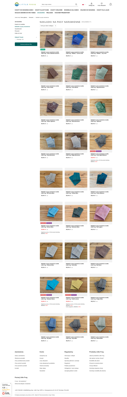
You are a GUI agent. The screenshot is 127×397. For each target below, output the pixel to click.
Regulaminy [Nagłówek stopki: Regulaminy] (69, 352)
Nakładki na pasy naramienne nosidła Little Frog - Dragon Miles (100, 298)
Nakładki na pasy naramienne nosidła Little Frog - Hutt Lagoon (100, 226)
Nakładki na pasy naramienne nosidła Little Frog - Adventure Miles (75, 226)
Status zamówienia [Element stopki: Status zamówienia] (20, 355)
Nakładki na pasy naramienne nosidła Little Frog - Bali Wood (100, 264)
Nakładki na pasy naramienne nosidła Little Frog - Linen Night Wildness (100, 154)
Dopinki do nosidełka (20, 24)
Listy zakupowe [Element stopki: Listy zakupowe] (44, 360)
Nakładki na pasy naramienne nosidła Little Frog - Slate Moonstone (75, 120)
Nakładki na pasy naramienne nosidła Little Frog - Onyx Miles (75, 337)
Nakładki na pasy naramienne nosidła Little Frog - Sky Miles (50, 337)
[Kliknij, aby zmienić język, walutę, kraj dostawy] (83, 4)
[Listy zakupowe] (102, 4)
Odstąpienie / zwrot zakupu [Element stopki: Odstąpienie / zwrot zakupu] (72, 368)
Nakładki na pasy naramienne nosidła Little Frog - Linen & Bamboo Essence (50, 53)
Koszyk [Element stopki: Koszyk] (41, 358)
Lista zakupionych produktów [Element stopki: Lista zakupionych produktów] (47, 363)
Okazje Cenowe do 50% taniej (25, 12)
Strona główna (24, 17)
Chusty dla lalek (103, 10)
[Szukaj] (76, 4)
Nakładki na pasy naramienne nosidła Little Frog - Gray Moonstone (50, 154)
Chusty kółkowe (56, 10)
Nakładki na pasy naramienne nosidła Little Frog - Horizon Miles (50, 226)
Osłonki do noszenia (87, 10)
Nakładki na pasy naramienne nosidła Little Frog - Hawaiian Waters (50, 298)
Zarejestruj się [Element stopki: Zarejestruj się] (43, 355)
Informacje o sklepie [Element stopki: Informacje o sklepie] (70, 355)
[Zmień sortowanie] (48, 25)
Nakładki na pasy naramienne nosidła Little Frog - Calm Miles (75, 264)
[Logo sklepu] (25, 4)
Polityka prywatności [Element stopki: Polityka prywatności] (70, 365)
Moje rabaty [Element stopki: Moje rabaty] (43, 368)
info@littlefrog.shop (28, 390)
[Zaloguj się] (91, 4)
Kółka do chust (18, 33)
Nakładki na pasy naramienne (22, 26)
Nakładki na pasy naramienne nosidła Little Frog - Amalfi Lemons (75, 298)
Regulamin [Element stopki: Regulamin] (67, 363)
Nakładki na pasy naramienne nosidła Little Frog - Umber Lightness (50, 120)
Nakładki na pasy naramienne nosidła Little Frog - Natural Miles (100, 337)
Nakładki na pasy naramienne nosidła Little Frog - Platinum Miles (50, 264)
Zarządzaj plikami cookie (71, 370)
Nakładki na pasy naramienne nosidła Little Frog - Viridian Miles (75, 192)
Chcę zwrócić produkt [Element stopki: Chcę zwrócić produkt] (20, 363)
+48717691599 (19, 390)
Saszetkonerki (18, 28)
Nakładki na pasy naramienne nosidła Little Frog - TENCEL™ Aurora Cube (75, 53)
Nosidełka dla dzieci (71, 10)
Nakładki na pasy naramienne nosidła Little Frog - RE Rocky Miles (50, 192)
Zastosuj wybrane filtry (26, 44)
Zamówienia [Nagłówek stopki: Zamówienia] (19, 352)
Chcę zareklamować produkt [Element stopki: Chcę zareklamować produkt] (22, 360)
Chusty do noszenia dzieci (24, 10)
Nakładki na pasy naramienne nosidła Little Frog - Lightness (100, 120)
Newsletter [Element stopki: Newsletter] (42, 370)
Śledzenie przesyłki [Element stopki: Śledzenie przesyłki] (20, 358)
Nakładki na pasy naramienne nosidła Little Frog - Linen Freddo (50, 86)
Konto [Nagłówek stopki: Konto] (42, 352)
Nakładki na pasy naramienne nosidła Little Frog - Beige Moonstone (75, 154)
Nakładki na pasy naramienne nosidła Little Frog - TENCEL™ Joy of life (100, 53)
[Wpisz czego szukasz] (59, 4)
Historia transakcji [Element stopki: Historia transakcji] (44, 365)
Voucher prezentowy (62, 12)
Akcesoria (41, 12)
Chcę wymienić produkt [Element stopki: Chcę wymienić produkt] (21, 365)
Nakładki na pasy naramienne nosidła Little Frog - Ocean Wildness (100, 192)
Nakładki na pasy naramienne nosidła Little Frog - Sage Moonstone (100, 86)
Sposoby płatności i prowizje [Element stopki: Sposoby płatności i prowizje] (72, 360)
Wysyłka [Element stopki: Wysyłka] (67, 358)
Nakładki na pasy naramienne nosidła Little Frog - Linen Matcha (75, 86)
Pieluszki (49, 12)
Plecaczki (17, 31)
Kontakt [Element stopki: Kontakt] (17, 368)
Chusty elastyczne (42, 10)
